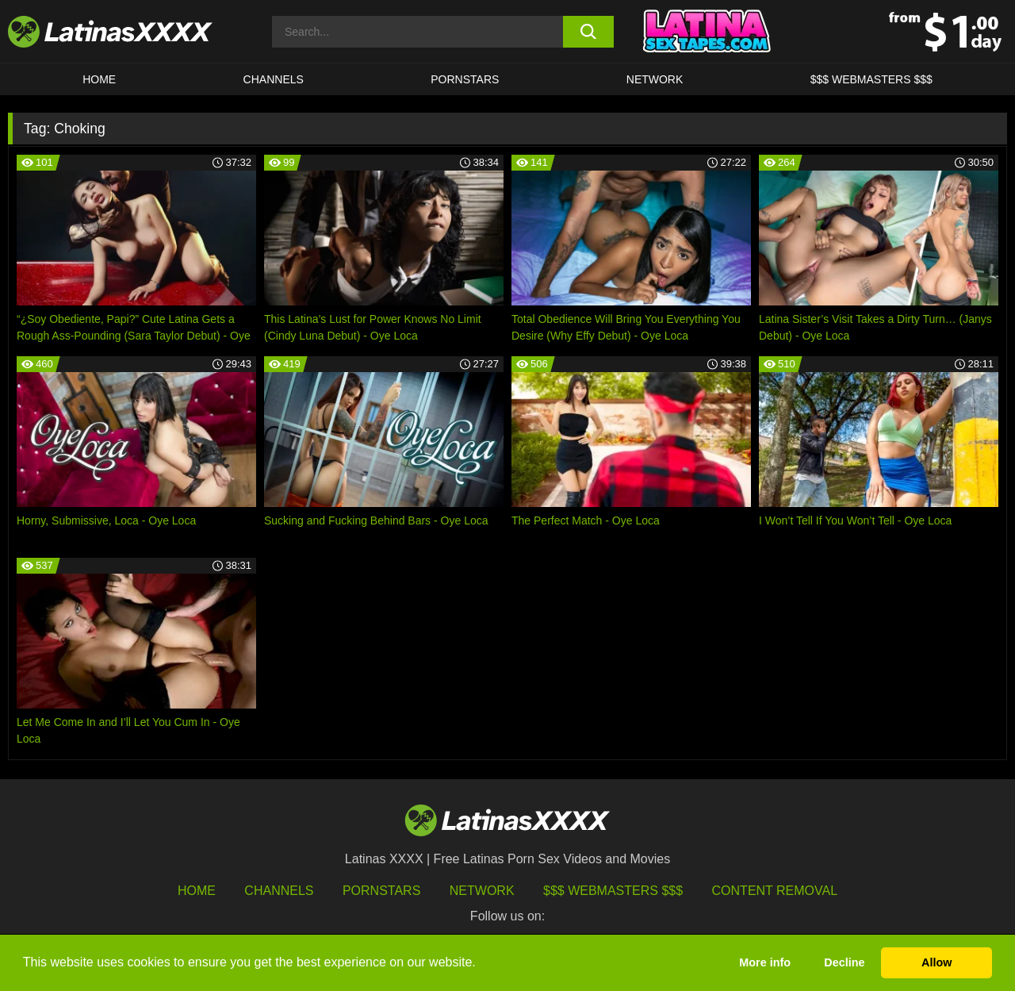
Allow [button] (936, 962)
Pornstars (465, 79)
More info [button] (765, 962)
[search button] (589, 32)
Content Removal (775, 890)
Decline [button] (844, 962)
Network (655, 79)
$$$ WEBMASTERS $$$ (871, 79)
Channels (278, 890)
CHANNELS (273, 79)
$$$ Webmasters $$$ (613, 890)
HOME (99, 79)
